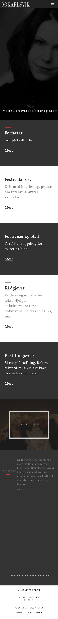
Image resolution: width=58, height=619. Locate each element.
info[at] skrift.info (29, 597)
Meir (9, 150)
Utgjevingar (29, 424)
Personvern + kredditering (29, 608)
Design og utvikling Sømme (29, 612)
